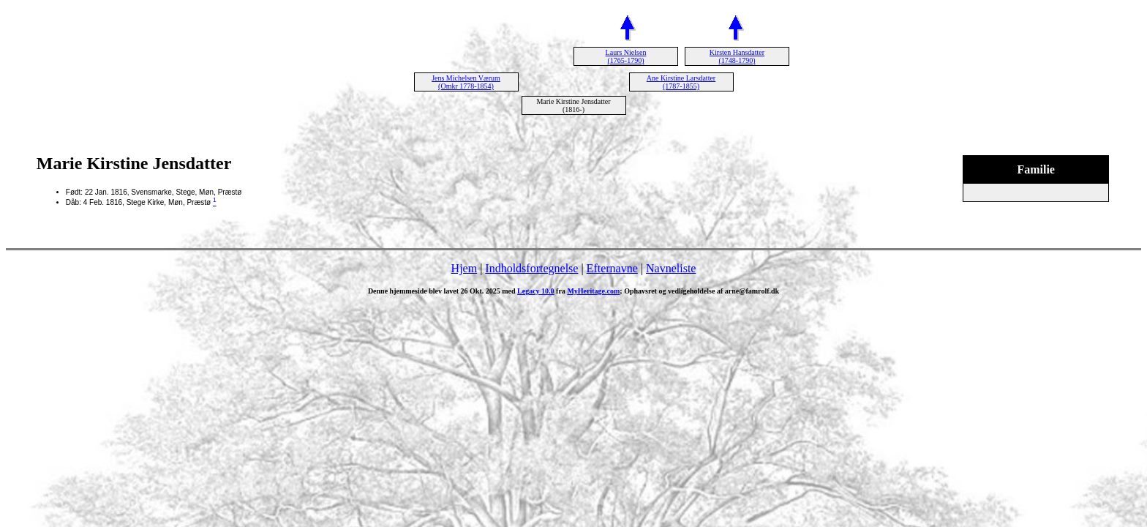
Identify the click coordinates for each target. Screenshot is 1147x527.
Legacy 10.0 (535, 291)
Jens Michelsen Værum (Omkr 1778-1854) (466, 82)
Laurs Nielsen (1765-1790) (626, 56)
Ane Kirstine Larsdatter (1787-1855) (681, 82)
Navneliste (671, 268)
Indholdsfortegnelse (531, 268)
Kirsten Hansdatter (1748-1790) (737, 56)
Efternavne (612, 268)
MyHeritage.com (593, 291)
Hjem (464, 268)
